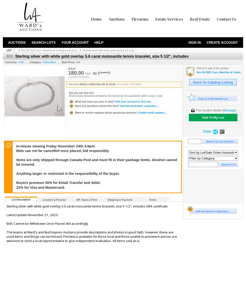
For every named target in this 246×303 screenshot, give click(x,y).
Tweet (207, 131)
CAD (21, 62)
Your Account (75, 42)
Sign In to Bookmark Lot (208, 98)
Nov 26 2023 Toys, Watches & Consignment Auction (218, 72)
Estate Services (169, 19)
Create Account (222, 42)
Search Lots (43, 42)
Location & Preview (54, 199)
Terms (152, 199)
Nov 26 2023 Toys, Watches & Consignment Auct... (50, 50)
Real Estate (200, 19)
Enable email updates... (118, 112)
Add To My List (213, 117)
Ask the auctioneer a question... (114, 105)
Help (98, 42)
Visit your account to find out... (110, 101)
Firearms (139, 19)
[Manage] (229, 110)
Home (96, 19)
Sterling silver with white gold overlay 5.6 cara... (109, 50)
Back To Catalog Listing (213, 82)
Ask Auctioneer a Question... (209, 210)
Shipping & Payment (119, 199)
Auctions (117, 19)
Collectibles (49, 62)
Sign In (194, 42)
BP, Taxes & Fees (87, 199)
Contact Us (226, 19)
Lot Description (21, 199)
